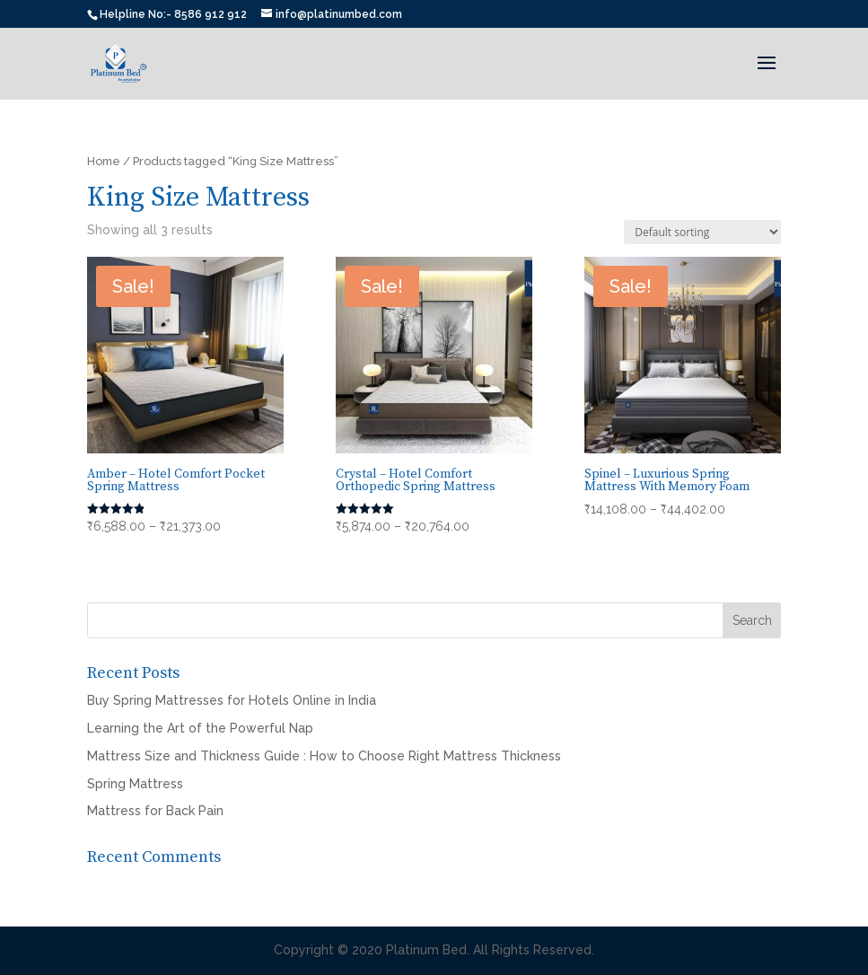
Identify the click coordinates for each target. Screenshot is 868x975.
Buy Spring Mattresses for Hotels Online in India (231, 700)
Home (103, 161)
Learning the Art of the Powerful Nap (200, 728)
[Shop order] (702, 232)
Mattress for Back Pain (155, 811)
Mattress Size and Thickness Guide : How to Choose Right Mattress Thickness (324, 756)
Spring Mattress (135, 784)
